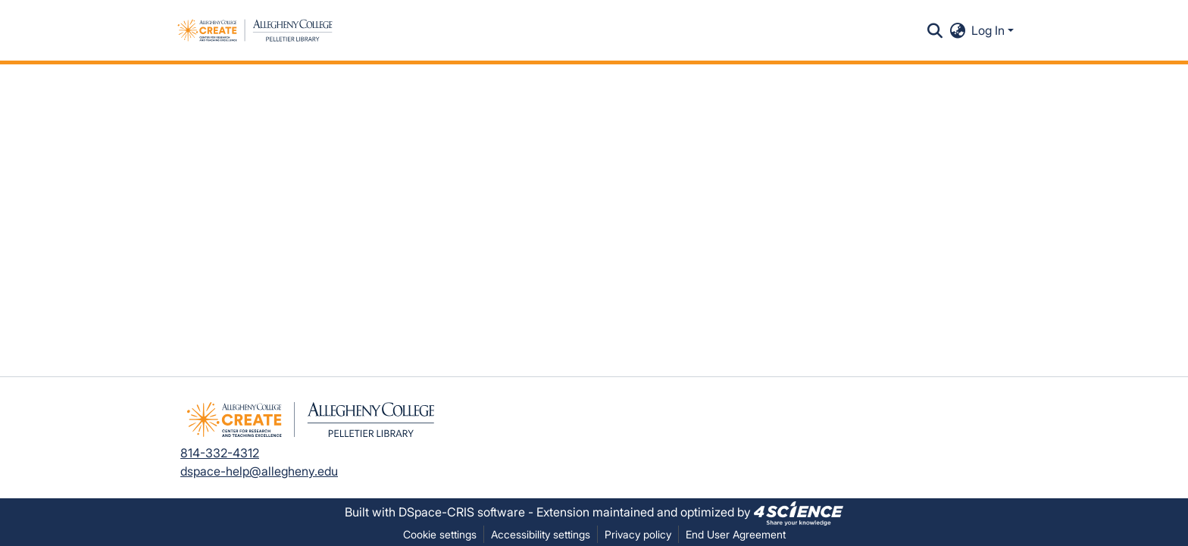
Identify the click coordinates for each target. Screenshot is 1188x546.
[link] (798, 511)
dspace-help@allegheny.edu (259, 471)
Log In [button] (989, 30)
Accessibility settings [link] (540, 534)
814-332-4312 (219, 452)
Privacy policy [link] (638, 534)
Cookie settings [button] (440, 534)
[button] (255, 30)
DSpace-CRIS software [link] (462, 511)
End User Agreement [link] (736, 534)
